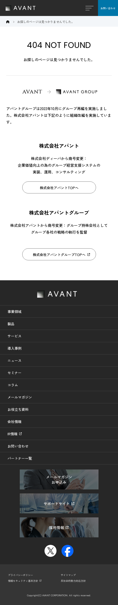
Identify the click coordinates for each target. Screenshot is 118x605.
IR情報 (13, 433)
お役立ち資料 (18, 409)
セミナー (15, 372)
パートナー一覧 (20, 458)
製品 (11, 323)
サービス (15, 335)
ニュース (15, 360)
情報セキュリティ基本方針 (23, 581)
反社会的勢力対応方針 (73, 581)
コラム (13, 384)
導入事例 (15, 348)
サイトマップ (68, 575)
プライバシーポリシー (20, 575)
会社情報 (15, 421)
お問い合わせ (108, 8)
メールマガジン (20, 397)
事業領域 (15, 311)
